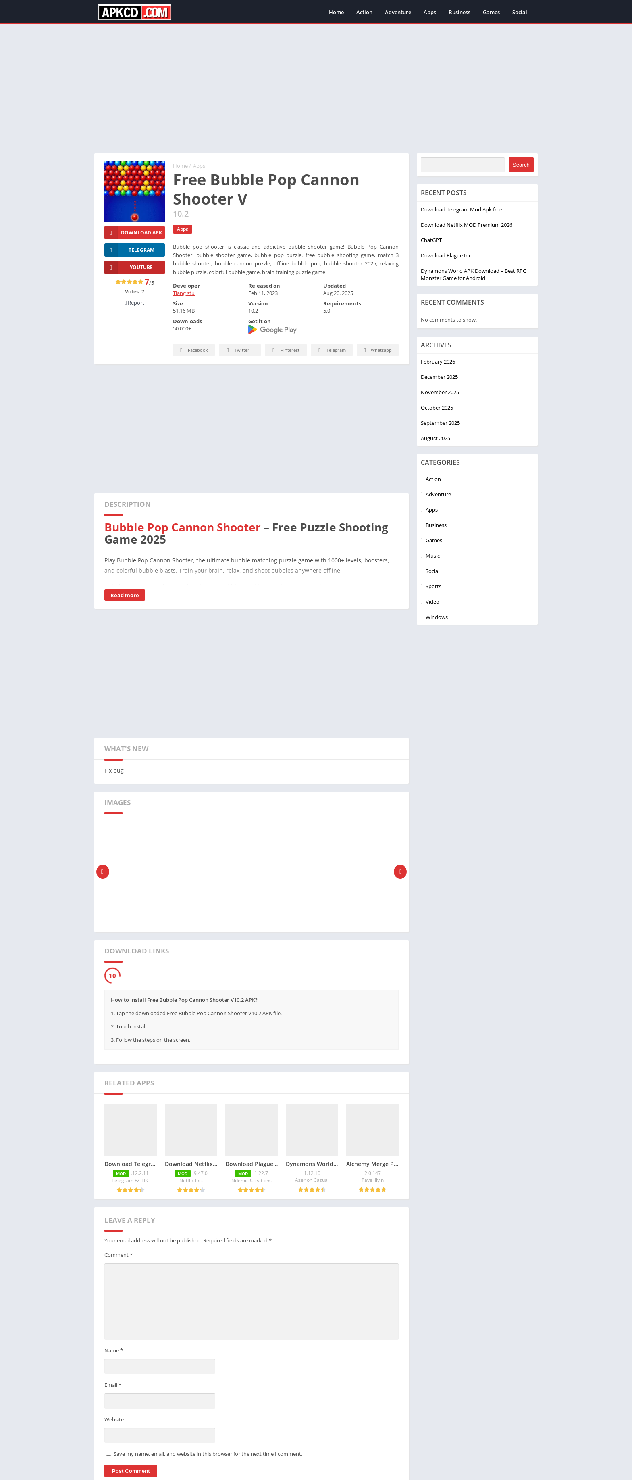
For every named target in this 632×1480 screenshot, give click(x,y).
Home (336, 12)
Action (364, 12)
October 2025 (437, 407)
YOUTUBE (128, 267)
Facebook (193, 350)
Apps (430, 12)
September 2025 (440, 422)
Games (491, 12)
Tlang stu (184, 293)
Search (521, 165)
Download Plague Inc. (446, 255)
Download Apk (133, 232)
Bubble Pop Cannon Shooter (182, 527)
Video (432, 601)
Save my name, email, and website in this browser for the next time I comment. (208, 1453)
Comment (118, 1254)
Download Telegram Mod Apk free (461, 209)
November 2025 (440, 392)
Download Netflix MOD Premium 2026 (466, 224)
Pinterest (284, 350)
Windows (437, 617)
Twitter (236, 350)
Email (112, 1384)
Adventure (398, 12)
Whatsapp (377, 350)
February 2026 (438, 361)
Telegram (331, 350)
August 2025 (435, 438)
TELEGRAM (129, 250)
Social (519, 12)
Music (433, 555)
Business (459, 12)
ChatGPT (431, 240)
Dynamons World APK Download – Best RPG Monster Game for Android (473, 274)
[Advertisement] (316, 88)
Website (114, 1419)
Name (113, 1350)
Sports (433, 586)
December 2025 (439, 376)
